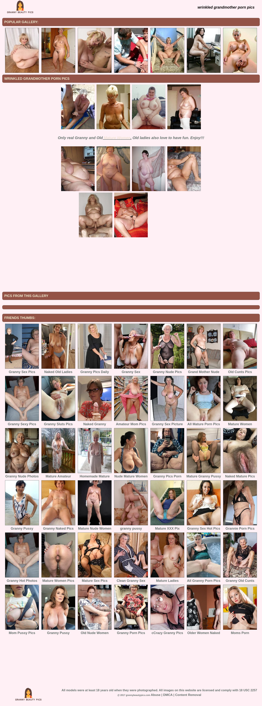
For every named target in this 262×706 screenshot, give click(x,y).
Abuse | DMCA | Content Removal (176, 695)
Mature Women (117, 138)
